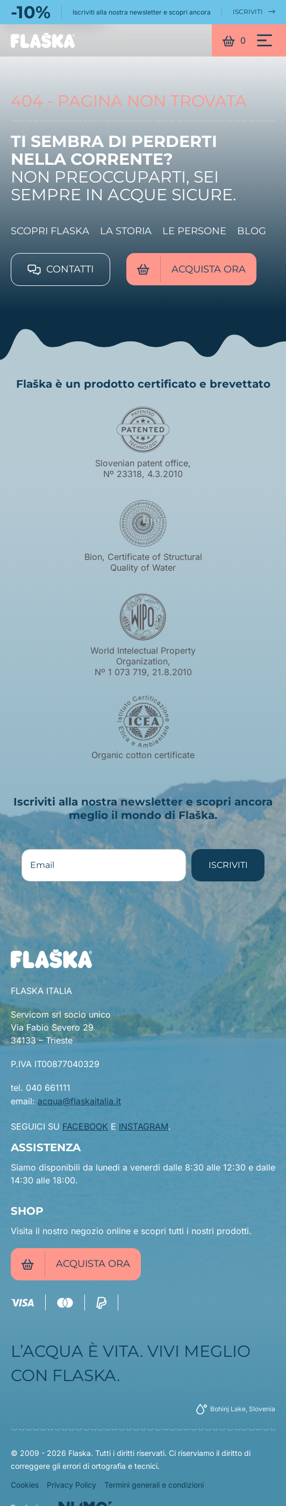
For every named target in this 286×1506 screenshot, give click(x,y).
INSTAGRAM (143, 1126)
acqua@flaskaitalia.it (79, 1101)
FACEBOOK (85, 1126)
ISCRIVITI (254, 12)
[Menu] (264, 40)
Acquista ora (191, 269)
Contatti (60, 269)
